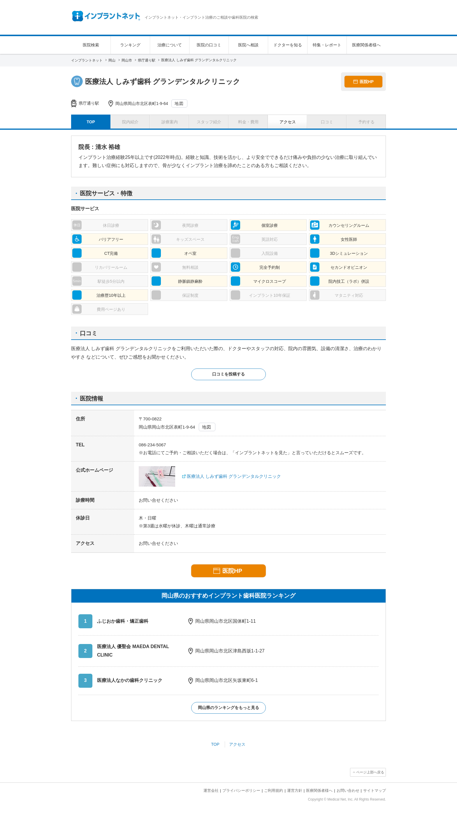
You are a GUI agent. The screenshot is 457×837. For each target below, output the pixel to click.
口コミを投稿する (228, 374)
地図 (179, 103)
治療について (169, 45)
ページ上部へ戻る (370, 772)
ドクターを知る (287, 45)
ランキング (130, 45)
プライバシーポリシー (241, 790)
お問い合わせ (348, 790)
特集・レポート (327, 45)
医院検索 (91, 45)
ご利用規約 (273, 790)
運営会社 (211, 790)
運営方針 (294, 790)
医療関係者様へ (366, 45)
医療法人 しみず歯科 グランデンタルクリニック (234, 476)
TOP (215, 744)
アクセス (237, 744)
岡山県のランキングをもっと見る (228, 707)
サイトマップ (374, 790)
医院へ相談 (248, 45)
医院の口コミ (209, 45)
